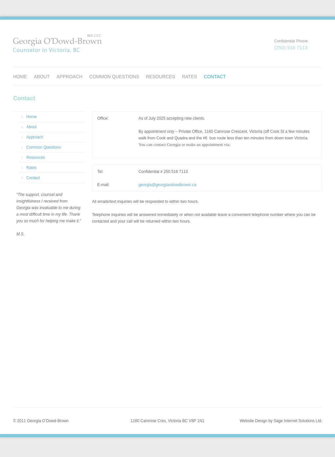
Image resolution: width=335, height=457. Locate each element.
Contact (215, 76)
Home (20, 76)
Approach (69, 76)
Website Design (253, 421)
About (42, 76)
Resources (160, 76)
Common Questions (114, 76)
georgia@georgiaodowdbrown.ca (167, 184)
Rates (189, 76)
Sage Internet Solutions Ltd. (298, 421)
